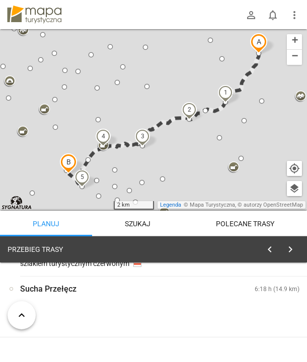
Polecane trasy (245, 224)
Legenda (170, 205)
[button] (258, 43)
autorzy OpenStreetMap (273, 205)
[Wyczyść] (293, 247)
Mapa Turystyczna (212, 205)
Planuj (46, 224)
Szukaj (137, 224)
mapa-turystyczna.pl (34, 14)
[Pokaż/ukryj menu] (294, 15)
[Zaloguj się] (251, 15)
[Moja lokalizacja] (294, 168)
